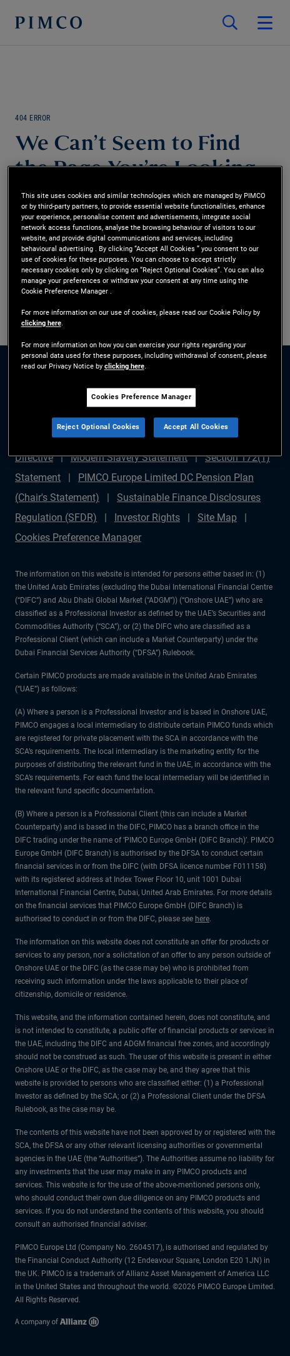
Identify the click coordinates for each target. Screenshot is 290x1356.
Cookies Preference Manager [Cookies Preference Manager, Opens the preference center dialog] (141, 396)
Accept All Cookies (196, 426)
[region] (145, 311)
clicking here (41, 323)
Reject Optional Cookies (98, 426)
